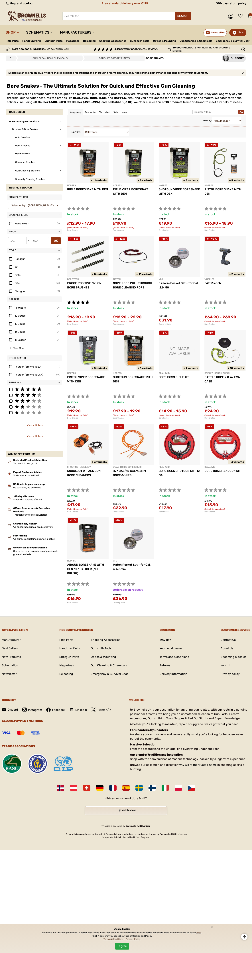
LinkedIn (78, 710)
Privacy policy (230, 674)
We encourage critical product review (33, 527)
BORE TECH (98, 98)
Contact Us (228, 640)
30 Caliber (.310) (120, 102)
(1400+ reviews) (136, 49)
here (198, 932)
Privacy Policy (133, 939)
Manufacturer (11, 640)
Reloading (89, 40)
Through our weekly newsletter (30, 514)
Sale (240, 32)
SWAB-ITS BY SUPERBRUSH (128, 467)
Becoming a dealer (233, 657)
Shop (11, 32)
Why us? (165, 640)
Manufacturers (76, 32)
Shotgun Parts (54, 40)
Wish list (241, 16)
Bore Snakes (72, 230)
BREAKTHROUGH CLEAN (216, 373)
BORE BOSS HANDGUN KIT (222, 471)
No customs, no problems (27, 487)
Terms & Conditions (113, 939)
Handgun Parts (31, 40)
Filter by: (207, 121)
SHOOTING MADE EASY (79, 467)
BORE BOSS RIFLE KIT (174, 377)
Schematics (37, 32)
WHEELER (209, 279)
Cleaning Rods (165, 324)
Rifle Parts (12, 40)
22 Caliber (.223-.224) (83, 102)
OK (56, 240)
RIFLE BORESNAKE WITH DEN (87, 189)
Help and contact (20, 3)
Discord (10, 709)
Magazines (73, 40)
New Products (11, 657)
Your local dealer (171, 648)
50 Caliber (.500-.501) (49, 102)
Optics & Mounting (164, 40)
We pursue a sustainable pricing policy (34, 539)
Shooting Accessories (112, 40)
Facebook (55, 710)
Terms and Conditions (174, 657)
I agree (122, 946)
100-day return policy (231, 3)
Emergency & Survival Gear (232, 40)
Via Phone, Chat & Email (26, 475)
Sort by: (76, 132)
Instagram (32, 710)
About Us (227, 648)
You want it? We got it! (25, 463)
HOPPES (120, 98)
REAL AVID (80, 98)
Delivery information (173, 674)
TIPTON (117, 279)
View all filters (35, 425)
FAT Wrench (212, 283)
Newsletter (9, 674)
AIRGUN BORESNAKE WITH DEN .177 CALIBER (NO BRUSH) (85, 569)
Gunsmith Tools (139, 40)
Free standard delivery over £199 (125, 3)
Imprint (225, 665)
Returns (165, 665)
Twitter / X (101, 710)
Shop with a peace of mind (27, 499)
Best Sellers (10, 648)
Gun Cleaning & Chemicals (196, 40)
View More (18, 348)
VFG (161, 279)
